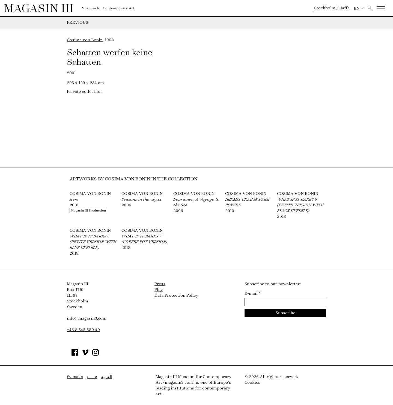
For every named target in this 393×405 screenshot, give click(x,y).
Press (159, 284)
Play (158, 289)
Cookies (252, 382)
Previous (77, 23)
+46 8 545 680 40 (83, 329)
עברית (92, 376)
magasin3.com (179, 382)
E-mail (253, 293)
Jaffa (345, 8)
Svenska (75, 376)
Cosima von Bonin (85, 40)
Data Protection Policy (176, 295)
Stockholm (324, 8)
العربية (106, 376)
